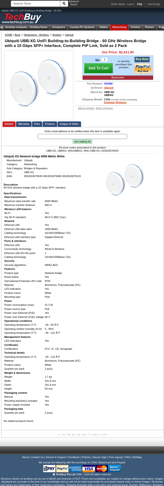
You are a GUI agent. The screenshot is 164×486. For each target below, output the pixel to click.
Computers (58, 27)
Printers (135, 27)
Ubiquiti (69, 34)
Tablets (103, 27)
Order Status (118, 4)
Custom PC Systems (82, 27)
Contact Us (37, 457)
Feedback (73, 457)
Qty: (97, 60)
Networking (119, 27)
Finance (50, 124)
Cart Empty (154, 4)
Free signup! (116, 457)
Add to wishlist (86, 108)
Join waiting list (82, 141)
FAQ (127, 457)
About (25, 457)
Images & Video (69, 124)
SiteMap (137, 457)
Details (9, 124)
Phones (149, 27)
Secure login (100, 457)
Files (37, 124)
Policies (86, 457)
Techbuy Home (26, 27)
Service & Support (56, 457)
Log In (130, 4)
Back (17, 34)
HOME (9, 34)
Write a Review (104, 108)
